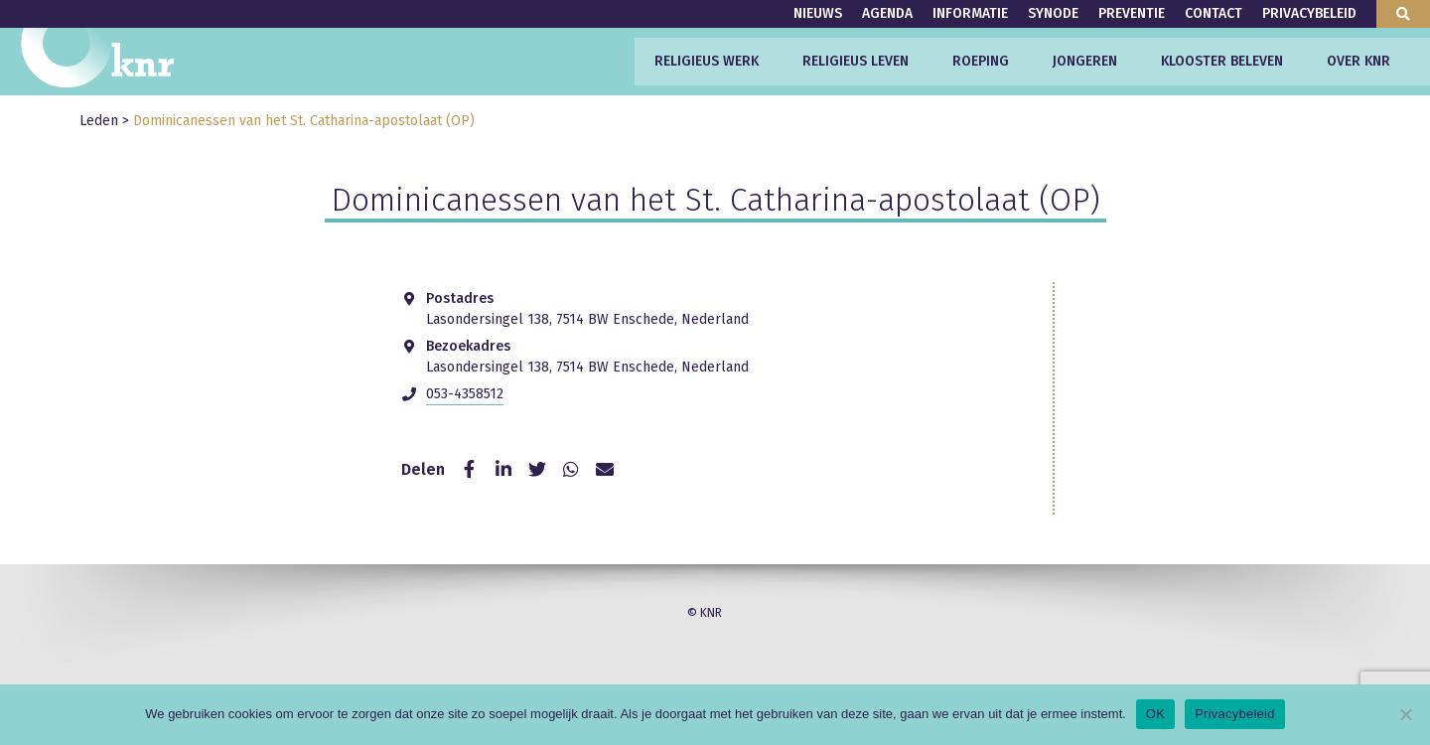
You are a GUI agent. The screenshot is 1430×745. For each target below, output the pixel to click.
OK (1155, 713)
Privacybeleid (1309, 13)
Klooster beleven (1222, 61)
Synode (1053, 13)
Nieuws (817, 13)
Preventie (1131, 13)
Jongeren (1085, 61)
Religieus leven (855, 61)
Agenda (887, 13)
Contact (1213, 13)
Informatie (970, 13)
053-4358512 (464, 393)
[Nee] (1405, 714)
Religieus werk (706, 61)
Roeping (980, 61)
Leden (98, 120)
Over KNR (1358, 61)
